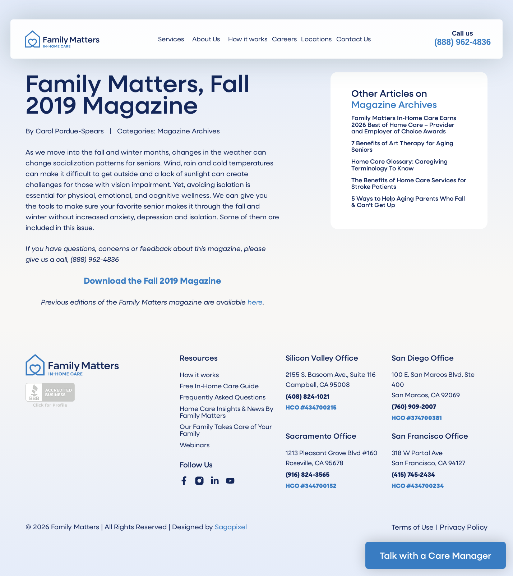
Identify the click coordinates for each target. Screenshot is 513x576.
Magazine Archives (188, 130)
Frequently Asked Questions (222, 397)
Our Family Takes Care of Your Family (226, 430)
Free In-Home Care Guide (219, 385)
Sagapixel (231, 526)
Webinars (194, 444)
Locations (316, 39)
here (255, 301)
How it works (247, 39)
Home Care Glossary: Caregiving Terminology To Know (399, 164)
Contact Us (353, 39)
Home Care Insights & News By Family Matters (226, 412)
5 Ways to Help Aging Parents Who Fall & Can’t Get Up (408, 201)
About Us (207, 39)
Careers (284, 39)
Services (173, 39)
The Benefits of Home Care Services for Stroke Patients (408, 183)
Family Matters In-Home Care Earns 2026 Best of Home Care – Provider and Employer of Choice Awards (403, 124)
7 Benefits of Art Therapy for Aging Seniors (402, 146)
